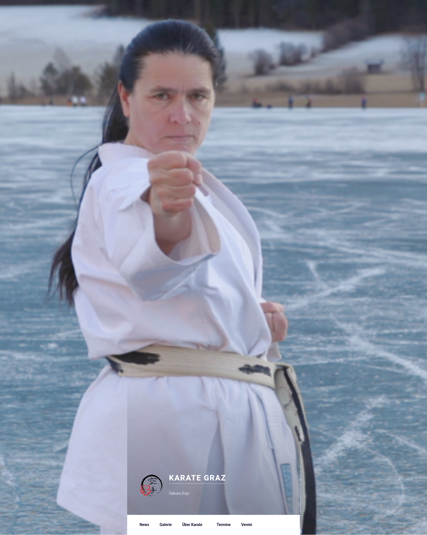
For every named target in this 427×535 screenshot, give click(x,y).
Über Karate (195, 524)
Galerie (166, 524)
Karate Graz (209, 477)
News (144, 524)
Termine (223, 524)
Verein (249, 524)
